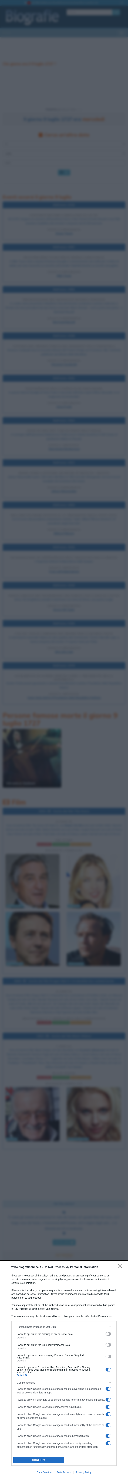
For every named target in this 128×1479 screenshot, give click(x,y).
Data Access (64, 1472)
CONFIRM (38, 1460)
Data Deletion (44, 1472)
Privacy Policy (83, 1472)
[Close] (121, 1267)
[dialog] (64, 1369)
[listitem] (64, 1327)
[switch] (108, 1334)
